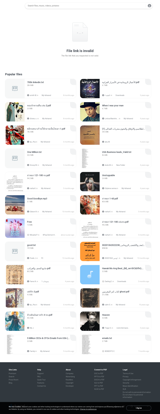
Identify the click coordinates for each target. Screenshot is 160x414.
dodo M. (106, 165)
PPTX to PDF (99, 377)
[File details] (15, 88)
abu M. (106, 142)
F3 (40, 258)
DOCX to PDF (99, 380)
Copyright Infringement (132, 380)
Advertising (70, 377)
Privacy (125, 377)
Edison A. (32, 212)
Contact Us (41, 386)
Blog (10, 383)
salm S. (106, 305)
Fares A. (31, 281)
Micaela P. (32, 235)
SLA (124, 389)
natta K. (31, 188)
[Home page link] (15, 6)
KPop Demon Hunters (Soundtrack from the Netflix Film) (48, 235)
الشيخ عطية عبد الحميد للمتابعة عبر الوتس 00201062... (110, 258)
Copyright (69, 383)
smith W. (31, 95)
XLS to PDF (98, 383)
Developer (70, 386)
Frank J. (31, 258)
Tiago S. (106, 328)
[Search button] (142, 6)
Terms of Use (128, 373)
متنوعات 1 (44, 281)
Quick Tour (41, 380)
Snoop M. (32, 165)
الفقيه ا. (106, 95)
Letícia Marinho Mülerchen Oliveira (110, 119)
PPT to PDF (98, 386)
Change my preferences (88, 409)
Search (11, 377)
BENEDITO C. (108, 351)
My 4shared (45, 95)
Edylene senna (109, 188)
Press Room (13, 380)
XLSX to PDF (99, 389)
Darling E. (107, 281)
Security (126, 383)
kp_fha (31, 142)
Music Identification (130, 386)
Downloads (118, 95)
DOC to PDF (98, 373)
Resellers (69, 380)
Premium (12, 373)
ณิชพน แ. (32, 119)
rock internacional (122, 328)
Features (40, 383)
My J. (30, 328)
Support (40, 373)
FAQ (38, 377)
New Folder (119, 165)
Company (69, 373)
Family (31, 351)
